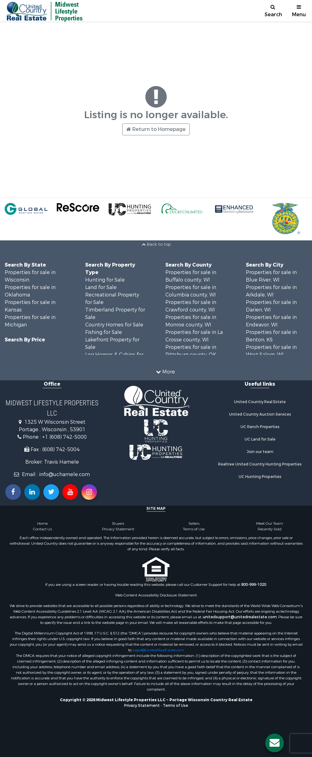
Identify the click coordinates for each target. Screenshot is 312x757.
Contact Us (42, 529)
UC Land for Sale (260, 439)
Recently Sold (269, 529)
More (165, 372)
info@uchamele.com (64, 474)
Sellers (193, 523)
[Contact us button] (274, 743)
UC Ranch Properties (260, 426)
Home (42, 523)
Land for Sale (101, 287)
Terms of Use (194, 529)
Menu (299, 11)
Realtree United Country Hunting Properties (260, 464)
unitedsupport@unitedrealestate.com (240, 617)
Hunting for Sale (105, 280)
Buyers (118, 523)
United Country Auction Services (260, 414)
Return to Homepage (156, 129)
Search (273, 11)
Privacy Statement (118, 529)
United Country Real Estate (260, 401)
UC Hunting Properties (260, 476)
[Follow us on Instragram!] (89, 492)
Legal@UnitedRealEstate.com (158, 650)
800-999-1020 (253, 584)
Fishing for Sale (103, 332)
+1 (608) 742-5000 (64, 437)
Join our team (260, 451)
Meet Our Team (269, 523)
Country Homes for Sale (114, 324)
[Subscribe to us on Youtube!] (70, 492)
